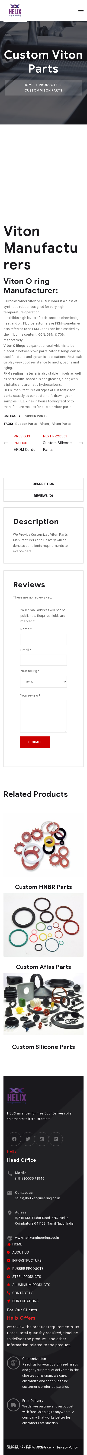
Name (26, 629)
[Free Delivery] (13, 1404)
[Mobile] (10, 1173)
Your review (30, 695)
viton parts (61, 424)
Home (28, 85)
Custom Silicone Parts (43, 1047)
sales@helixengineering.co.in (37, 1198)
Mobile (20, 1173)
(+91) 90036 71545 (29, 1178)
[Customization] (13, 1362)
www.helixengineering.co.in (37, 1237)
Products (48, 85)
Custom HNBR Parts (43, 887)
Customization (34, 1359)
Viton (44, 424)
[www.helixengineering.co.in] (10, 1238)
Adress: (21, 1212)
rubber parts (26, 424)
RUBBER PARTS (36, 416)
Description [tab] (43, 484)
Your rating (29, 671)
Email (25, 650)
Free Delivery (32, 1401)
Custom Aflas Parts (43, 967)
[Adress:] (10, 1213)
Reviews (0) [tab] (43, 495)
